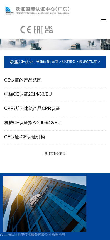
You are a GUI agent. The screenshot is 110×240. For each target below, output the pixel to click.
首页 (55, 62)
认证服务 (68, 62)
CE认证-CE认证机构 (24, 137)
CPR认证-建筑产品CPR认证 (32, 108)
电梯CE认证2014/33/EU (28, 94)
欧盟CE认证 (22, 61)
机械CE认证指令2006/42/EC (32, 123)
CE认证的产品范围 (22, 80)
